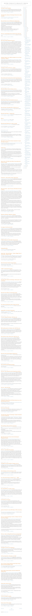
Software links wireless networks (6, 583)
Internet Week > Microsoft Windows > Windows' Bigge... (27, 89)
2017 (24, 11)
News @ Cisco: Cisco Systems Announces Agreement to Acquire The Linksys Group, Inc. (11, 141)
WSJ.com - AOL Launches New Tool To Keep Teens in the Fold (10, 371)
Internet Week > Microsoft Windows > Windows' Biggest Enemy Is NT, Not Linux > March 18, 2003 (11, 254)
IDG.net (2, 118)
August (25, 31)
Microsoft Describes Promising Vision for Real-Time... (27, 53)
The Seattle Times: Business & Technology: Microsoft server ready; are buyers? (11, 15)
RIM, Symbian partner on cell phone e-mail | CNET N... (28, 106)
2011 (24, 17)
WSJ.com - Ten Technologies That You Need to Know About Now (11, 33)
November (26, 28)
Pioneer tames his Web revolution (6, 602)
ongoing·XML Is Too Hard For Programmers (8, 310)
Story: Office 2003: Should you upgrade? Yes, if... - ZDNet (10, 477)
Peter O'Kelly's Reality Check (16, 3)
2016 (24, 12)
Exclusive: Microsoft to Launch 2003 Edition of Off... (27, 143)
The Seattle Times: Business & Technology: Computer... (28, 124)
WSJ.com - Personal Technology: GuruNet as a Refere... (28, 146)
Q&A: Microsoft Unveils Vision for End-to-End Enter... (27, 129)
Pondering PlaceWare (4, 248)
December (26, 27)
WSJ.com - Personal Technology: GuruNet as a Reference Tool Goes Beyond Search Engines (11, 517)
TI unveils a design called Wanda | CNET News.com (9, 317)
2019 (24, 9)
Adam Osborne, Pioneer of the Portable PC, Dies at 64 (27, 59)
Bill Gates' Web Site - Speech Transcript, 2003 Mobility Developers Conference (11, 189)
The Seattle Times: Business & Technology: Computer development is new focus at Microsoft (11, 415)
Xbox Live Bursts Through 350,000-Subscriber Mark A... (28, 155)
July (25, 32)
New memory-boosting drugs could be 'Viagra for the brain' (10, 304)
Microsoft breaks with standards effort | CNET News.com (10, 107)
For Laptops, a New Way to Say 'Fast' (6, 227)
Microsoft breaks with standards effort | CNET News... (27, 61)
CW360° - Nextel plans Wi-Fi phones (6, 268)
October (26, 29)
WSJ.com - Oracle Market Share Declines (7, 449)
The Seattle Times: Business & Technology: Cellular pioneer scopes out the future (11, 280)
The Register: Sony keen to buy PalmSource (7, 547)
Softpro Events (3, 147)
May (25, 34)
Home (11, 608)
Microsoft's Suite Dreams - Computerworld (7, 113)
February (26, 165)
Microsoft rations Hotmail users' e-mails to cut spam (9, 123)
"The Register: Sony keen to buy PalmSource (6, 548)
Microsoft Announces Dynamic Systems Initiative (8, 262)
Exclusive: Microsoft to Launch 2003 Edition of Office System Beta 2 (11, 510)
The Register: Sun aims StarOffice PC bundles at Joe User (10, 463)
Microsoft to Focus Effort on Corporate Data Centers (9, 292)
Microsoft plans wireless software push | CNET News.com (10, 336)
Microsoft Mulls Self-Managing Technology (7, 364)
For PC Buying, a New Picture (5, 499)
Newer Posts (2, 608)
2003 (24, 26)
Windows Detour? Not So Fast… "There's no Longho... (27, 69)
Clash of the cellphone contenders (6, 596)
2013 (24, 15)
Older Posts (20, 608)
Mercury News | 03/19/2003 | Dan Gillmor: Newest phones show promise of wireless (11, 162)
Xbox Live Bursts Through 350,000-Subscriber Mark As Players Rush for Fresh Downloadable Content (11, 564)
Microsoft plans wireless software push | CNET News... (27, 108)
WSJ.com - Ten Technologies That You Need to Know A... (28, 45)
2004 (24, 25)
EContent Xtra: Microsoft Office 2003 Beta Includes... (27, 120)
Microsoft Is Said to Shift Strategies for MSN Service (9, 353)
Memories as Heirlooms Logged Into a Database (8, 214)
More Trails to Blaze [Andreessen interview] (8, 40)
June (25, 33)
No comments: (12, 54)
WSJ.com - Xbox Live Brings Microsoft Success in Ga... (28, 149)
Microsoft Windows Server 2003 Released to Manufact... (27, 42)
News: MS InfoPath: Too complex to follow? (8, 488)
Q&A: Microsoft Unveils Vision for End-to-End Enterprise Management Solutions (10, 437)
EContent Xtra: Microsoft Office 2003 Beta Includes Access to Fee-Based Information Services (11, 401)
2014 (24, 14)
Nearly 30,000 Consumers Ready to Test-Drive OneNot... (27, 158)
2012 (24, 16)
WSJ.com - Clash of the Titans (5, 387)
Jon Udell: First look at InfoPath (6, 8)
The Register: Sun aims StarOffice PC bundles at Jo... (28, 133)
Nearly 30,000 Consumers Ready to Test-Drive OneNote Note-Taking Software (10, 571)
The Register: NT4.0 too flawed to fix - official (8, 67)
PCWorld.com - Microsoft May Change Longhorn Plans (9, 177)
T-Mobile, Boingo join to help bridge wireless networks (9, 239)
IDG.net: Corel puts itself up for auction (5, 119)
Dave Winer (9, 312)
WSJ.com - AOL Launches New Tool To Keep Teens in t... (28, 116)
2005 (24, 24)
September (26, 30)
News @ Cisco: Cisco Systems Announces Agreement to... (27, 71)
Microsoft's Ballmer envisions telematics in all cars (28, 56)
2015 (24, 13)
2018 (24, 10)
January (25, 166)
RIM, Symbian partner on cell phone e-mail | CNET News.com (10, 328)
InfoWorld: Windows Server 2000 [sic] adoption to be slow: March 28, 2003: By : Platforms (11, 58)
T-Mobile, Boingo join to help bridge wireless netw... (27, 85)
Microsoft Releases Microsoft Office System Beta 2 (9, 425)
